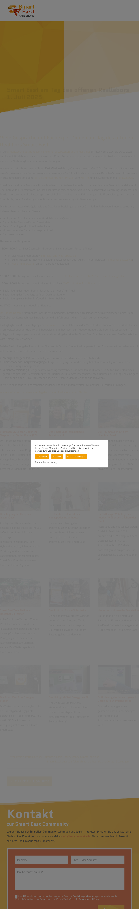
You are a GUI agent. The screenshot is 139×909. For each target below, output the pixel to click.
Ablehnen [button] (57, 456)
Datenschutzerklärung (46, 462)
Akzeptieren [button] (42, 456)
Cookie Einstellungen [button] (76, 456)
